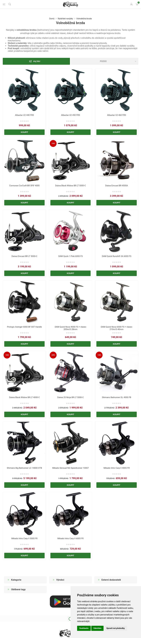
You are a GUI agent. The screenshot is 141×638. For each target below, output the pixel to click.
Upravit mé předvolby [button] (115, 628)
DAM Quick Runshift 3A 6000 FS (116, 256)
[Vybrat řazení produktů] (104, 61)
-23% (53, 355)
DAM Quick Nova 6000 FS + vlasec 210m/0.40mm (116, 328)
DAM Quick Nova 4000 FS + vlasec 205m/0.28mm (70, 328)
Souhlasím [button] (84, 628)
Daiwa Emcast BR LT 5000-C (24, 256)
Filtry (36, 61)
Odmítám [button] (97, 628)
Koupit (24, 132)
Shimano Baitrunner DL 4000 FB (116, 397)
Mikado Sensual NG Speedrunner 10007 (70, 468)
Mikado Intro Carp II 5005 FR (24, 538)
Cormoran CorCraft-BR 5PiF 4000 (24, 185)
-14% (99, 355)
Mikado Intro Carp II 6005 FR (70, 538)
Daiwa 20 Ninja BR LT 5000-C (70, 397)
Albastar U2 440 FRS (24, 115)
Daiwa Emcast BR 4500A (116, 185)
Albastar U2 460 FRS (116, 115)
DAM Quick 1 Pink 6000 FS (70, 256)
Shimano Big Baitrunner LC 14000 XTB (24, 468)
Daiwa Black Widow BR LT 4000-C (24, 397)
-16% (53, 143)
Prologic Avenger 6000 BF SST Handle (24, 327)
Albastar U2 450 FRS (70, 115)
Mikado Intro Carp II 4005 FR (117, 468)
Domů (51, 18)
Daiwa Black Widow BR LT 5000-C (70, 185)
